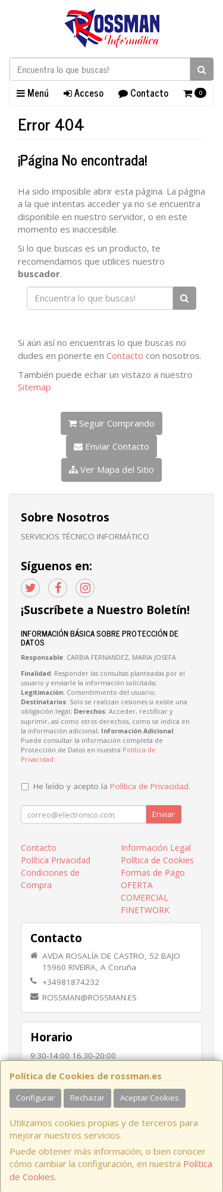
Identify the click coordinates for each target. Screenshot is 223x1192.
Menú (33, 92)
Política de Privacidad (149, 786)
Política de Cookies (157, 860)
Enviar (163, 814)
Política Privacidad (55, 860)
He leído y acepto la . (111, 786)
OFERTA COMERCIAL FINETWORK (145, 897)
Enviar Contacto (111, 446)
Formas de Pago (153, 872)
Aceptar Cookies (149, 1097)
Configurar (35, 1097)
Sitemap (34, 387)
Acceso (83, 92)
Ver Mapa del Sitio (111, 469)
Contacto (143, 92)
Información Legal (156, 847)
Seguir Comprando (111, 423)
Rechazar (87, 1097)
